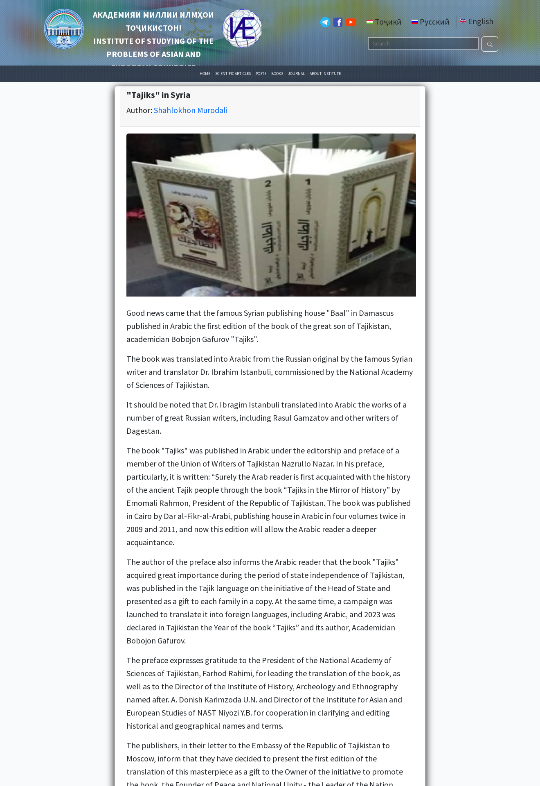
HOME (205, 73)
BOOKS (277, 73)
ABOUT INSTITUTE (325, 73)
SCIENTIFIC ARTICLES (233, 73)
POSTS (261, 73)
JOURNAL (296, 73)
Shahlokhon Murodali (190, 110)
